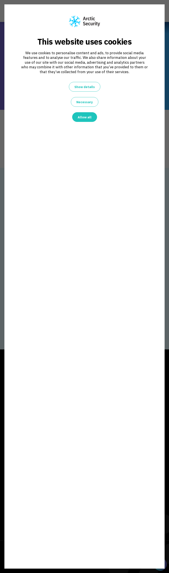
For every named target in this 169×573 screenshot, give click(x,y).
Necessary (84, 102)
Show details (84, 87)
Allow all (85, 117)
